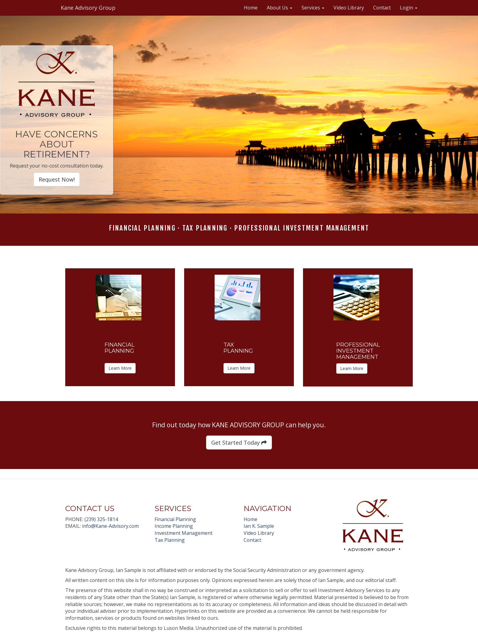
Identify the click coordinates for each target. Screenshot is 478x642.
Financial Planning (175, 519)
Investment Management (183, 533)
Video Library (349, 7)
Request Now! (57, 179)
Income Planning (174, 526)
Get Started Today (239, 442)
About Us (279, 7)
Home (251, 7)
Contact (382, 7)
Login (408, 7)
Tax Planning (170, 540)
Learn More (120, 368)
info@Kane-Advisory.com (110, 526)
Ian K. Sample (259, 526)
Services (312, 7)
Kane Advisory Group (88, 7)
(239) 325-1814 (101, 519)
